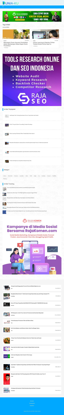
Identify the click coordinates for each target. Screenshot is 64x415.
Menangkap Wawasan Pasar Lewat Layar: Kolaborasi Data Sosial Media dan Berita (23, 207)
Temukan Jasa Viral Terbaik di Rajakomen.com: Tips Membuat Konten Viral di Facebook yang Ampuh (27, 210)
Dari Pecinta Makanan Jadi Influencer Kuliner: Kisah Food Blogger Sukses (25, 328)
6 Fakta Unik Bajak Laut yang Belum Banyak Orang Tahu (20, 160)
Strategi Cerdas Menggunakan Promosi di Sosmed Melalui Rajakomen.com (26, 286)
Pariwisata (16, 175)
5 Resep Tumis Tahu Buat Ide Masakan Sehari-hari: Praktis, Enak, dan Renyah (26, 338)
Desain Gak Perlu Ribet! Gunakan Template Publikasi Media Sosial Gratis (25, 347)
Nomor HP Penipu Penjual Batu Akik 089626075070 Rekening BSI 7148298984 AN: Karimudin (29, 303)
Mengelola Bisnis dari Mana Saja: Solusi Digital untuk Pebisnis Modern (20, 197)
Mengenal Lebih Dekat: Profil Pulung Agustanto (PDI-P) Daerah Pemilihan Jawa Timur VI (28, 374)
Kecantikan (22, 175)
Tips (39, 175)
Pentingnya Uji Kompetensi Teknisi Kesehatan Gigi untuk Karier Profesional (25, 388)
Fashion (4, 175)
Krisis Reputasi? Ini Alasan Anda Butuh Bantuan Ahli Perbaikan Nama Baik (21, 202)
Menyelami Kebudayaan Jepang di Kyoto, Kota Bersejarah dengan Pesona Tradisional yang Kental (29, 142)
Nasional (5, 40)
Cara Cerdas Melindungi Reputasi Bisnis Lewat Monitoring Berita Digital (21, 187)
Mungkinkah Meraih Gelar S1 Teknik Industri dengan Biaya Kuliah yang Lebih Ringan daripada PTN (30, 293)
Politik (31, 175)
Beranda (32, 401)
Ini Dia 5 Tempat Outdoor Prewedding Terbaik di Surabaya (21, 124)
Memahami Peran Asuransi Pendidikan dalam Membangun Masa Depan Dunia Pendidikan (16, 44)
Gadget (34, 40)
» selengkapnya (6, 47)
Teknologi (5, 178)
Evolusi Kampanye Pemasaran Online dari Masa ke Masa (22, 320)
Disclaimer (32, 405)
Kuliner (27, 175)
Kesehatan (43, 175)
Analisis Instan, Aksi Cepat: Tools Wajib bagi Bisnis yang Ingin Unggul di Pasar (22, 192)
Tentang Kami (32, 403)
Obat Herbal (10, 175)
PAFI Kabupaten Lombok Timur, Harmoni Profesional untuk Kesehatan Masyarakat (27, 312)
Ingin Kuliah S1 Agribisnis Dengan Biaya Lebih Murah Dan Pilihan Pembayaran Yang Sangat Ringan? (30, 364)
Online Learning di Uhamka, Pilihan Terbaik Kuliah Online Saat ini (44, 43)
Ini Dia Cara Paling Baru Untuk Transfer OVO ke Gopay (21, 354)
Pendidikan (54, 175)
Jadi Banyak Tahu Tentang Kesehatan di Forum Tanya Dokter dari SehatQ (24, 115)
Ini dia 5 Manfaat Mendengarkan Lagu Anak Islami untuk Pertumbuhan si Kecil (25, 151)
